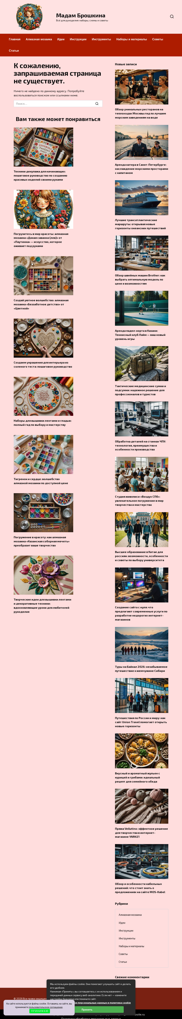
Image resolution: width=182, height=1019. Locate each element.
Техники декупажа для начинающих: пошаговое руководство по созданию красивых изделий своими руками (40, 175)
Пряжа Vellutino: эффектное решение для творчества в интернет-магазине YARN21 (141, 828)
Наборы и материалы (131, 39)
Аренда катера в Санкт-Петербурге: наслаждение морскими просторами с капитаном (141, 168)
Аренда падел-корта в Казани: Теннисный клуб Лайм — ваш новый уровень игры (140, 333)
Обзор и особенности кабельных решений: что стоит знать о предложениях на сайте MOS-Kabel (140, 883)
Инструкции (78, 39)
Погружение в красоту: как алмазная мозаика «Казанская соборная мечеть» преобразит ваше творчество (41, 539)
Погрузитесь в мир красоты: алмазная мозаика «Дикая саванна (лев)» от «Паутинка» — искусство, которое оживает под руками (41, 239)
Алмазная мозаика (39, 39)
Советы (157, 39)
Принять (87, 1009)
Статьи (14, 50)
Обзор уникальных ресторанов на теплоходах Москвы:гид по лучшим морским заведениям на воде (140, 113)
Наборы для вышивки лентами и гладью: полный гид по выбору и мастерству (42, 421)
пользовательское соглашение (46, 1007)
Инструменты (101, 39)
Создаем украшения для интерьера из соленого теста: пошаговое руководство (43, 363)
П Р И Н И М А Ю (39, 1011)
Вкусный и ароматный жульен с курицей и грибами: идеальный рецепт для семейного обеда (137, 773)
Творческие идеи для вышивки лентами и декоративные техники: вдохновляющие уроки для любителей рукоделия (42, 603)
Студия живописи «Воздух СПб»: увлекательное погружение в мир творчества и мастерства (139, 498)
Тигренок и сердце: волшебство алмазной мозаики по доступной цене (41, 479)
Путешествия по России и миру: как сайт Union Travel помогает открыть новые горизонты (141, 718)
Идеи (60, 39)
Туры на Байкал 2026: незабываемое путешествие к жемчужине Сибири (141, 665)
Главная (14, 39)
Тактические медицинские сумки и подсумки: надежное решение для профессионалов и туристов (140, 388)
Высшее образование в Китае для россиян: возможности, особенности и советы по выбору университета (141, 553)
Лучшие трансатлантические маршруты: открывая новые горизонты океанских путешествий (140, 223)
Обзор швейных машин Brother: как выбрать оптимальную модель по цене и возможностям (140, 278)
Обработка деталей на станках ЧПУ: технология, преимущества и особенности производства (140, 443)
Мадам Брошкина (80, 15)
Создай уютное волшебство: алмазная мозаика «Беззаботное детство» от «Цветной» (41, 303)
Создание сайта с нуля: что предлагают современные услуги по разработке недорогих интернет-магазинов (141, 610)
